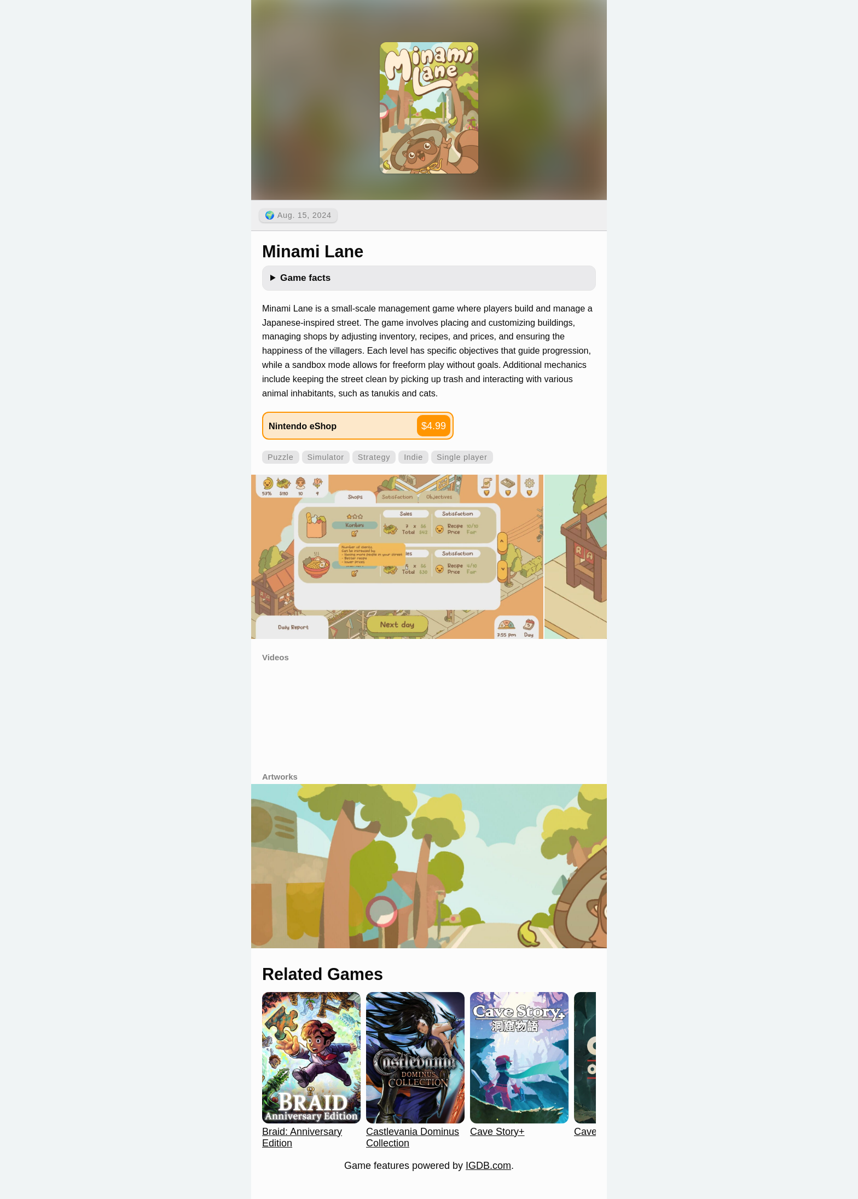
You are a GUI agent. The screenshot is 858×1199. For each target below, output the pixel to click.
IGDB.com (488, 1165)
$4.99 (433, 425)
